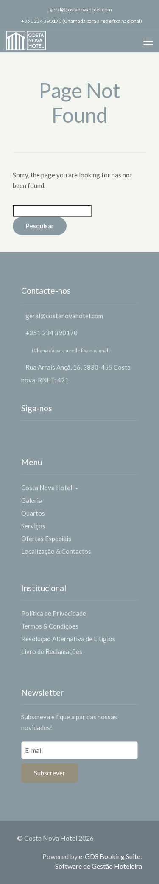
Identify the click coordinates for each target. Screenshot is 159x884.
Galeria (31, 500)
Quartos (33, 513)
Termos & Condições (49, 626)
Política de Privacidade (53, 613)
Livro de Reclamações (51, 651)
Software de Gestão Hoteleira (98, 866)
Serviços (33, 526)
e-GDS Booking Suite (109, 856)
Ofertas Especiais (46, 538)
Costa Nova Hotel (49, 487)
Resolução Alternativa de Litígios (68, 639)
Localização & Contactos (56, 551)
